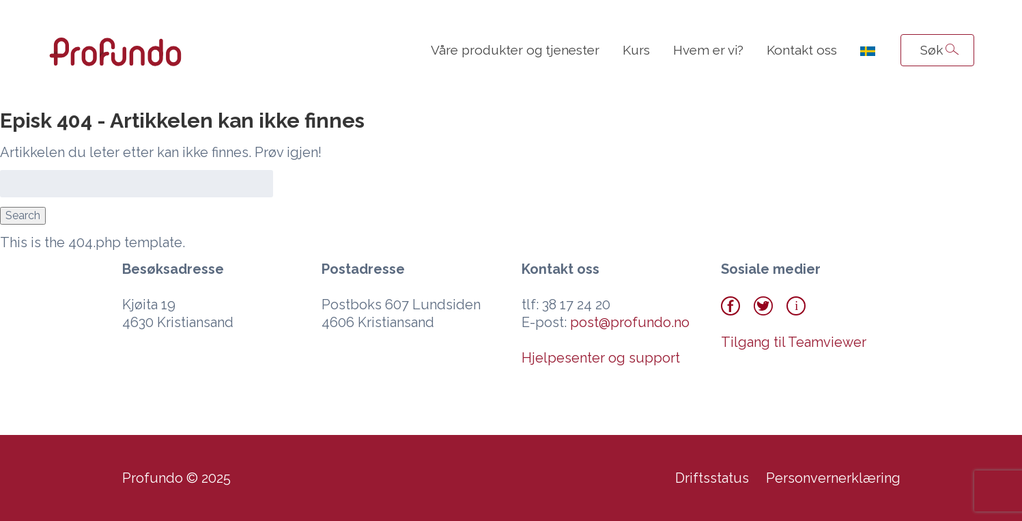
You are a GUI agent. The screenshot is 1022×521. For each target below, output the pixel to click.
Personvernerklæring (833, 478)
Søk (931, 49)
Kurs (636, 49)
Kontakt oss (802, 49)
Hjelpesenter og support (601, 358)
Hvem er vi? (708, 49)
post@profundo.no (630, 322)
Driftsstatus (712, 478)
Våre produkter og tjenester (515, 49)
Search (22, 215)
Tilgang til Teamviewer (793, 342)
